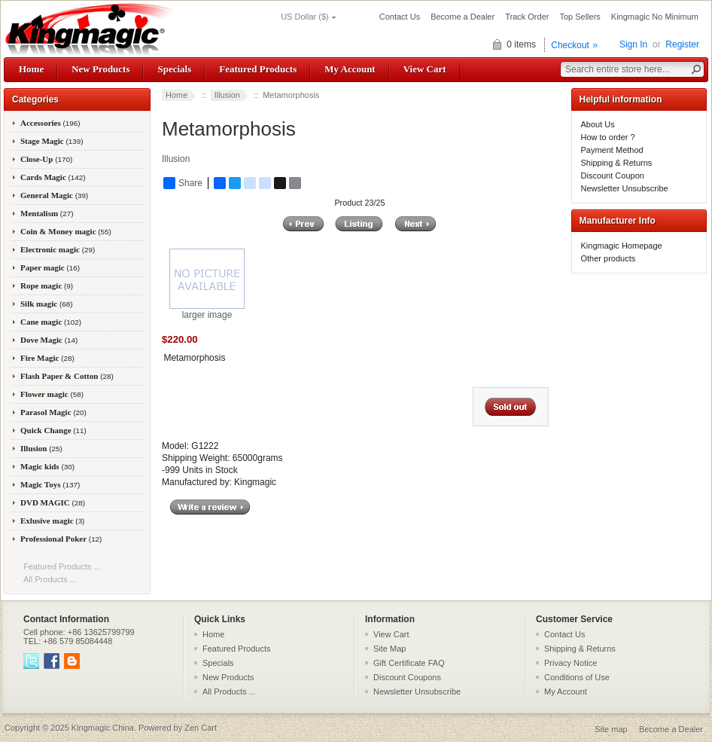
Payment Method (612, 149)
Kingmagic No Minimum (654, 16)
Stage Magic (52, 140)
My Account (349, 69)
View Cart (424, 69)
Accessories (50, 122)
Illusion (227, 94)
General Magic (54, 195)
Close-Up (46, 158)
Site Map (389, 648)
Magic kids (47, 466)
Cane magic (50, 321)
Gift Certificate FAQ (409, 662)
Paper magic (50, 267)
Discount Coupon (612, 175)
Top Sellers (579, 16)
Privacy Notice (570, 662)
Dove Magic (49, 339)
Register (682, 44)
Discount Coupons (407, 677)
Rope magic (46, 285)
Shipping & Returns (617, 162)
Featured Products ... (62, 566)
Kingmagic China (103, 727)
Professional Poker (61, 538)
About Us (598, 124)
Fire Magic (47, 357)
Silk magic (46, 303)
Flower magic (52, 393)
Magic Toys (50, 484)
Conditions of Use (577, 677)
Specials (174, 69)
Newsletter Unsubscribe (624, 188)
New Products (100, 69)
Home (31, 69)
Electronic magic (57, 249)
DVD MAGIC (52, 502)
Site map (611, 729)
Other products (608, 258)
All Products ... (50, 579)
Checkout (570, 45)
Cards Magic (53, 177)
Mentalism (46, 213)
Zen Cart (200, 727)
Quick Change (53, 430)
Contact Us (399, 16)
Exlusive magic (52, 520)
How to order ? (608, 137)
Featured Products (258, 69)
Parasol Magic (53, 412)
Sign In (633, 44)
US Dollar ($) (305, 16)
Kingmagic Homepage (621, 245)
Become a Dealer (462, 16)
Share (182, 183)
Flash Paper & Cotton (67, 375)
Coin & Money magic (65, 231)
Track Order (527, 16)
